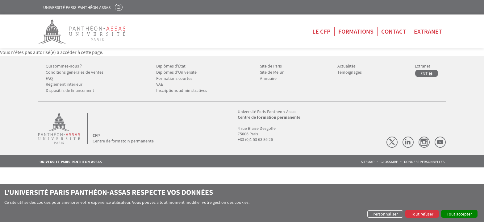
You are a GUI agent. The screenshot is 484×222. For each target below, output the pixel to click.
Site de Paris (271, 66)
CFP (96, 135)
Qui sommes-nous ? (64, 66)
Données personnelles (424, 162)
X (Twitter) (392, 142)
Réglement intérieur (64, 84)
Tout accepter (459, 214)
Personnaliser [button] (385, 214)
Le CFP (321, 31)
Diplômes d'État (171, 66)
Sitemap (367, 162)
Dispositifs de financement (70, 90)
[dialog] (242, 203)
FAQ (49, 78)
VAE (159, 84)
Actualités (346, 66)
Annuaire (268, 78)
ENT (424, 73)
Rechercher (119, 7)
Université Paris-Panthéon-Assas (77, 7)
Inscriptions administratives (181, 90)
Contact (393, 31)
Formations (355, 31)
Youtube (440, 142)
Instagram (424, 142)
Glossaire (389, 162)
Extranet (428, 31)
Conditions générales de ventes (74, 72)
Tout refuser (422, 214)
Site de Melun (272, 72)
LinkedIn (408, 142)
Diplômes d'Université (176, 72)
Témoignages (349, 72)
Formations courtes (174, 78)
